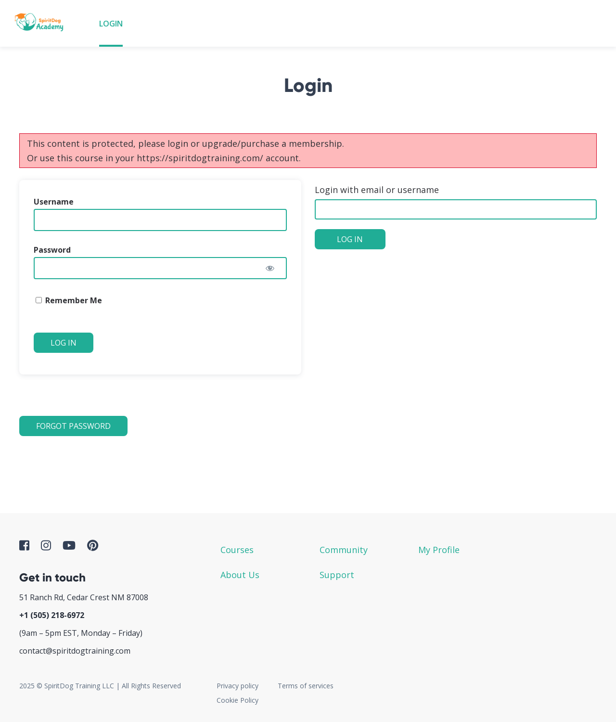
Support (337, 574)
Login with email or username (377, 189)
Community (344, 549)
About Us (239, 574)
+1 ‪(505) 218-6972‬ (51, 615)
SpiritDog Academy (42, 23)
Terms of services (306, 685)
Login (111, 23)
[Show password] (270, 268)
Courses (237, 549)
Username (54, 201)
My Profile (439, 549)
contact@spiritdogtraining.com (74, 650)
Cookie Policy (237, 700)
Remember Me (69, 300)
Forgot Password (73, 426)
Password (52, 250)
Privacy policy (237, 685)
